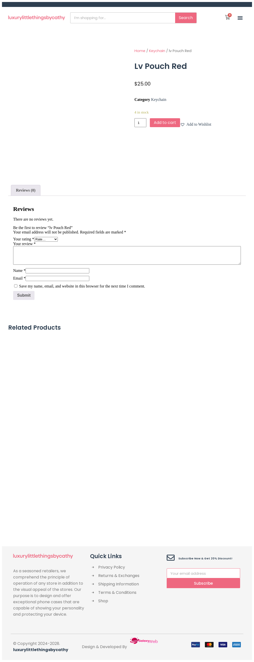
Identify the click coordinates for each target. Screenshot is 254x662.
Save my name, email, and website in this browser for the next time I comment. (82, 286)
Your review (24, 244)
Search (186, 18)
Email (19, 278)
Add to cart (165, 122)
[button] (240, 18)
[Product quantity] (140, 122)
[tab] (25, 190)
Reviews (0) (25, 190)
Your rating (23, 239)
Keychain (157, 50)
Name (19, 270)
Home (139, 50)
